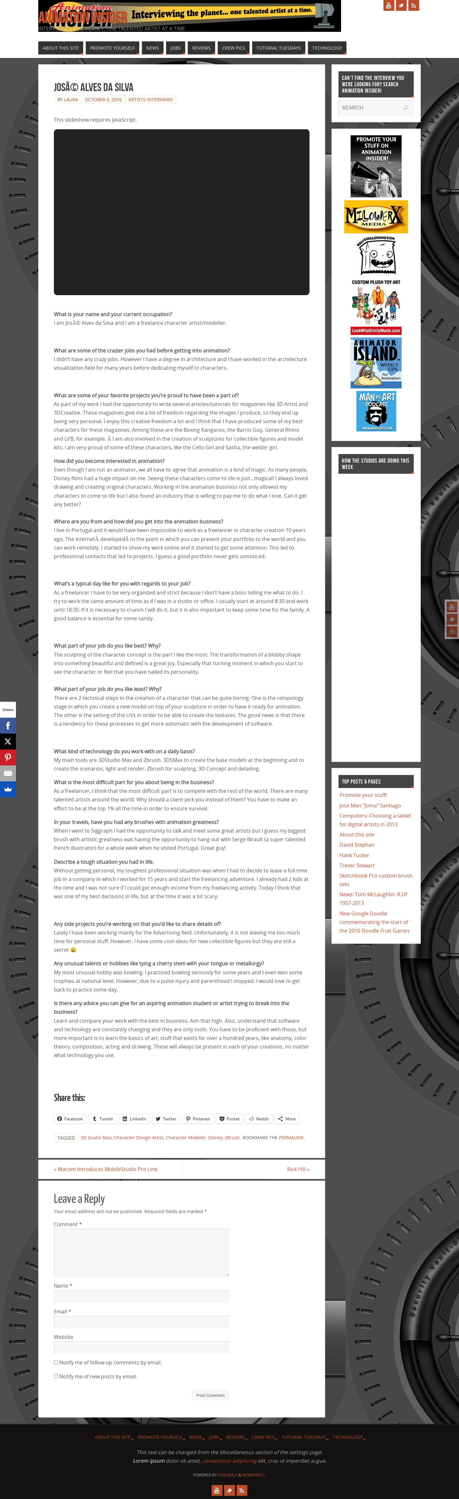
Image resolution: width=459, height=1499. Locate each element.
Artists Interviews (150, 99)
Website (63, 1336)
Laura (71, 99)
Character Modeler (186, 1137)
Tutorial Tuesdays (304, 1437)
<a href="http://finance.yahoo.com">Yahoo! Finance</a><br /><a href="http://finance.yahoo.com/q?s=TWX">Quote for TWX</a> (364, 614)
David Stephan (357, 844)
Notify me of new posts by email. (98, 1376)
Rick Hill (298, 1169)
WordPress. (254, 1475)
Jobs (214, 1437)
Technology (348, 1437)
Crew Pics (263, 1437)
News (195, 1437)
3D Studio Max (96, 1137)
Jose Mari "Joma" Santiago (370, 805)
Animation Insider (82, 18)
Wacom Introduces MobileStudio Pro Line (105, 1169)
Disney (215, 1137)
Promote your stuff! (363, 795)
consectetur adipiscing (229, 1460)
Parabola (227, 1475)
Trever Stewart (357, 865)
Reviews (235, 1437)
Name (63, 1285)
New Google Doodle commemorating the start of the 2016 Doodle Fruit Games (374, 922)
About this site (356, 834)
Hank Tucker (354, 855)
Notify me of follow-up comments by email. (110, 1362)
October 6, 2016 (103, 99)
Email (62, 1311)
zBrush (232, 1137)
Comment (68, 1224)
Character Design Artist (139, 1137)
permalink (291, 1137)
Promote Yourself (160, 1437)
